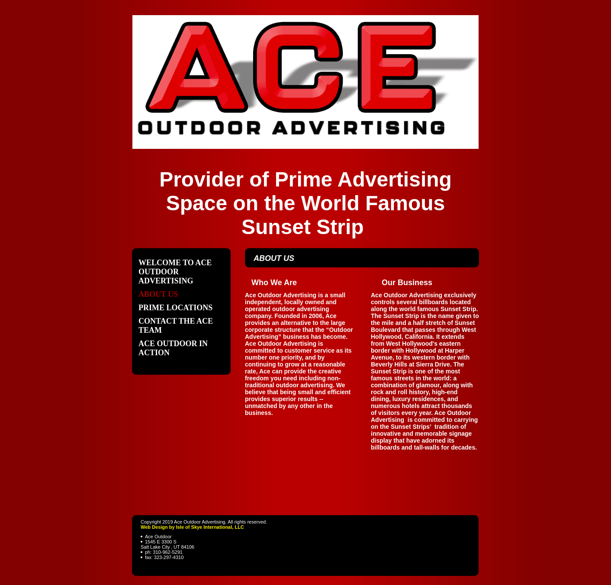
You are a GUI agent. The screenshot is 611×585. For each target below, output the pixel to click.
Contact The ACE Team (175, 325)
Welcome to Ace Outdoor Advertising (175, 271)
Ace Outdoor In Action (173, 348)
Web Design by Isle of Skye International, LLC (192, 527)
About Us (158, 294)
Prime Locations (175, 307)
